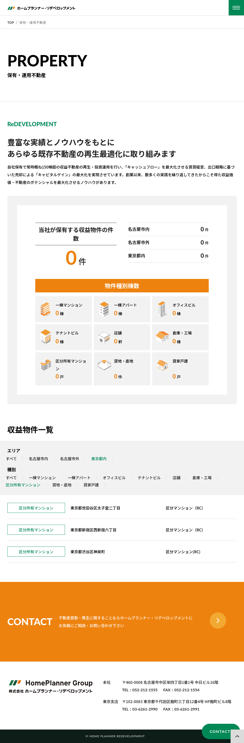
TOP (10, 22)
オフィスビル (114, 478)
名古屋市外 (69, 459)
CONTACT (220, 731)
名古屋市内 (38, 459)
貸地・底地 (61, 485)
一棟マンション (42, 478)
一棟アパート (79, 478)
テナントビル (149, 478)
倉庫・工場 (202, 478)
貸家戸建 (91, 485)
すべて (11, 459)
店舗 (176, 478)
